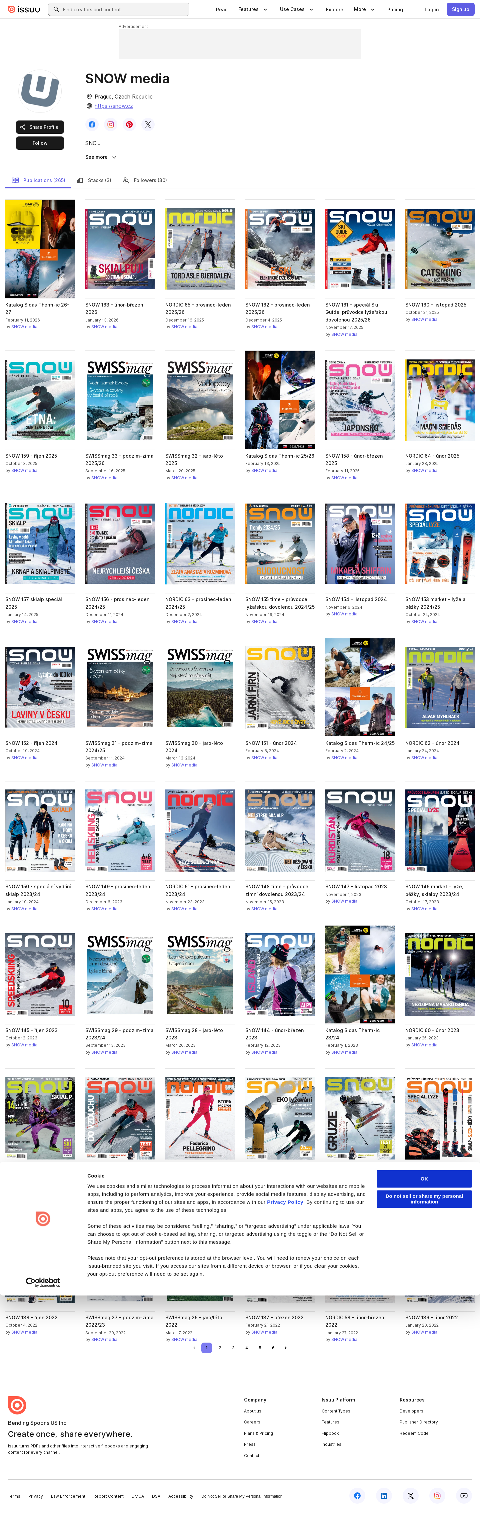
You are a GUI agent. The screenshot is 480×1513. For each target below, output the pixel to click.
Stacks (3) (93, 181)
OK (424, 1396)
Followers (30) (144, 181)
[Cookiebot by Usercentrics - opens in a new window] (43, 1500)
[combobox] (124, 9)
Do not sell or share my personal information (424, 1416)
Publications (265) (38, 181)
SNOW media (24, 327)
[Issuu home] (24, 9)
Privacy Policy (285, 1419)
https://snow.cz (114, 106)
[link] (222, 9)
